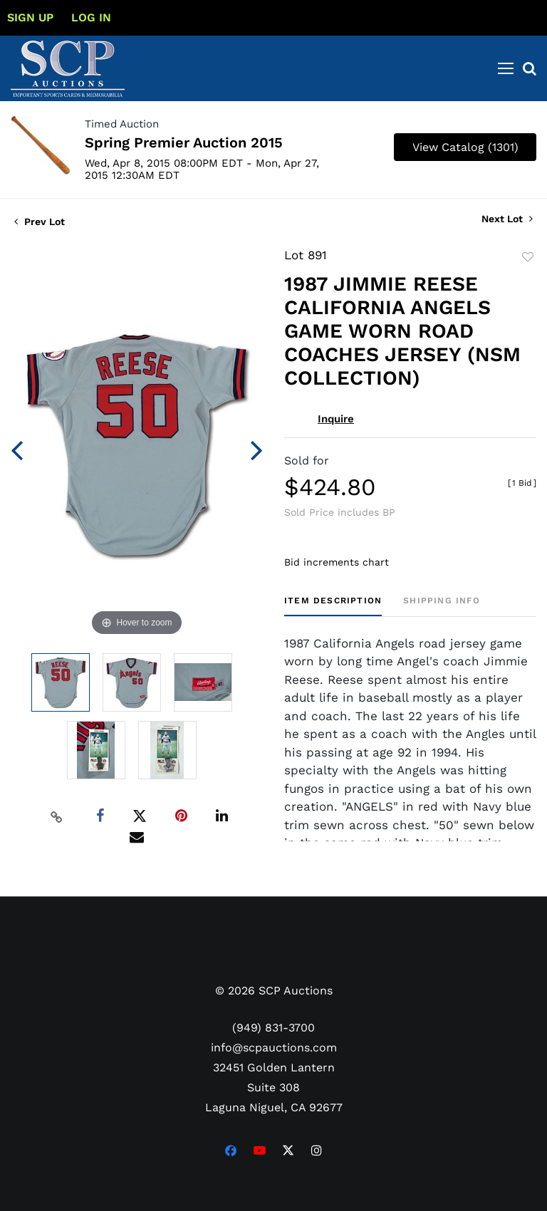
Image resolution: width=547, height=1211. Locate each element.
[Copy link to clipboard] (57, 816)
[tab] (333, 606)
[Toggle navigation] (506, 68)
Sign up (30, 17)
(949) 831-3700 (273, 1027)
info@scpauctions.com (274, 1047)
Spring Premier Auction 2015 (184, 142)
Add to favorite (527, 257)
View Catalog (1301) (465, 147)
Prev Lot (39, 221)
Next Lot (507, 218)
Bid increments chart (336, 562)
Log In (91, 17)
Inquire (336, 418)
